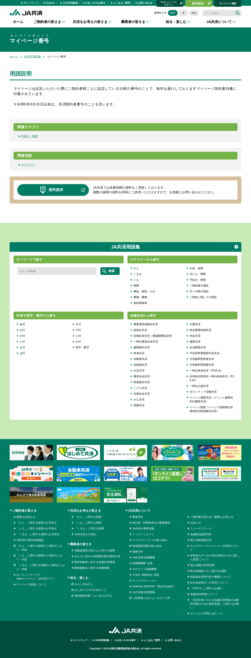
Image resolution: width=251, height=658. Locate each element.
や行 (78, 330)
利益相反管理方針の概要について (210, 576)
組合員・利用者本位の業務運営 (151, 522)
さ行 (22, 335)
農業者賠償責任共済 (146, 324)
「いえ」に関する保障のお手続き (36, 528)
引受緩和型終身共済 (202, 358)
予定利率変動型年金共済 (204, 353)
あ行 (22, 324)
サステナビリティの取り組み (149, 540)
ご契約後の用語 (199, 285)
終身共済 (139, 353)
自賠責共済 (140, 364)
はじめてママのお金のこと (90, 589)
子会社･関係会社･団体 (145, 574)
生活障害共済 (198, 347)
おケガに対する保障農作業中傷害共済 (97, 556)
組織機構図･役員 (142, 563)
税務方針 (137, 551)
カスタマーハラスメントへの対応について (214, 547)
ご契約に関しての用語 (203, 297)
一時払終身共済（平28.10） (206, 370)
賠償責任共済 (142, 382)
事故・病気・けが (144, 291)
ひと (136, 268)
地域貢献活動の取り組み (147, 545)
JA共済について (139, 510)
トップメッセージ (143, 534)
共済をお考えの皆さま (85, 510)
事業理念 (137, 516)
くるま (138, 274)
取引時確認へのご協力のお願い (209, 570)
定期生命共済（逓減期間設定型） (154, 335)
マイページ (28, 164)
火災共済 (139, 370)
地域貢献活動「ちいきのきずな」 (94, 595)
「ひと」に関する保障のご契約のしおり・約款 (39, 547)
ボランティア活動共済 (203, 391)
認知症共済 (140, 330)
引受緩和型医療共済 (202, 364)
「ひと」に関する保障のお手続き (36, 522)
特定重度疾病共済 (200, 330)
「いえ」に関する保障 (87, 522)
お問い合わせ (145, 3)
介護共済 (195, 324)
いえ (136, 279)
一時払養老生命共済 (146, 341)
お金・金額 (196, 268)
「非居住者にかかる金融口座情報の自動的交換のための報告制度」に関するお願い (214, 603)
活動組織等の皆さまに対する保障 (94, 550)
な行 (22, 347)
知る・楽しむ (79, 577)
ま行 (78, 324)
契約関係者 (140, 302)
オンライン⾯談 (227, 3)
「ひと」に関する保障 (87, 516)
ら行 (78, 335)
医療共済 (139, 405)
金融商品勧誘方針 (201, 534)
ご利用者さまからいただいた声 (151, 597)
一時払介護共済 (199, 386)
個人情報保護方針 (201, 540)
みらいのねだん (83, 584)
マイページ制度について (31, 584)
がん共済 (139, 399)
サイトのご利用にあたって (206, 613)
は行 (22, 353)
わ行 (78, 341)
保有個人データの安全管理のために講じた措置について (214, 557)
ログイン (168, 3)
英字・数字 (82, 347)
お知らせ (195, 522)
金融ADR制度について (204, 594)
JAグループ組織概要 (144, 569)
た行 (22, 341)
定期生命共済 (142, 393)
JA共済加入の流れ (85, 534)
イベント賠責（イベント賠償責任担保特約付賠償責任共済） (211, 409)
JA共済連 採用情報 (143, 592)
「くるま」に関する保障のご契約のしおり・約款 (40, 567)
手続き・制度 (29, 136)
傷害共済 (195, 341)
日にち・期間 (198, 274)
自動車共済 (140, 358)
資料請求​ (198, 3)
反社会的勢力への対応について (209, 582)
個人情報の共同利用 (202, 565)
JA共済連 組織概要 (143, 557)
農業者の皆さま (81, 544)
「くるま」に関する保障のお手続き (38, 534)
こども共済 (140, 387)
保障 (136, 285)
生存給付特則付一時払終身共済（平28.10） (212, 378)
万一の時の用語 (199, 291)
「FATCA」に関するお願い (206, 588)
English (50, 3)
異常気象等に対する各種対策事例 (94, 562)
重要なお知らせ (25, 516)
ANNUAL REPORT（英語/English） (154, 586)
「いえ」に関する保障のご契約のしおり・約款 (39, 557)
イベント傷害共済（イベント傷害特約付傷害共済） (211, 399)
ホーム (18, 22)
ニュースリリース (201, 528)
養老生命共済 (142, 376)
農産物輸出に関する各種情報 (91, 567)
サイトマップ (30, 3)
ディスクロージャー (144, 580)
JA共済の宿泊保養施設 (30, 540)
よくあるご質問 (121, 3)
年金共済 (195, 335)
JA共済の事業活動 (143, 528)
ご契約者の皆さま (24, 510)
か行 (22, 330)
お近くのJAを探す (95, 3)
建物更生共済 (142, 347)
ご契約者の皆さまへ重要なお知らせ (211, 516)
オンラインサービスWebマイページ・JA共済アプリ (35, 576)
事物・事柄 (140, 297)
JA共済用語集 (70, 3)
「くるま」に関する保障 (89, 528)
